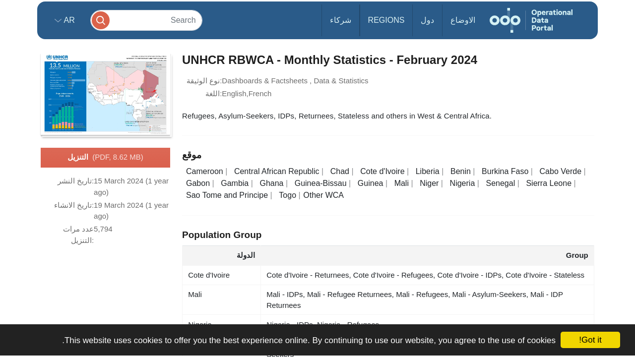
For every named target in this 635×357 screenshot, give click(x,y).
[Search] (146, 20)
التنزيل (105, 157)
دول (427, 20)
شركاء (340, 20)
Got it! (590, 340)
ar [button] (68, 20)
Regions (386, 20)
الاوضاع (462, 20)
